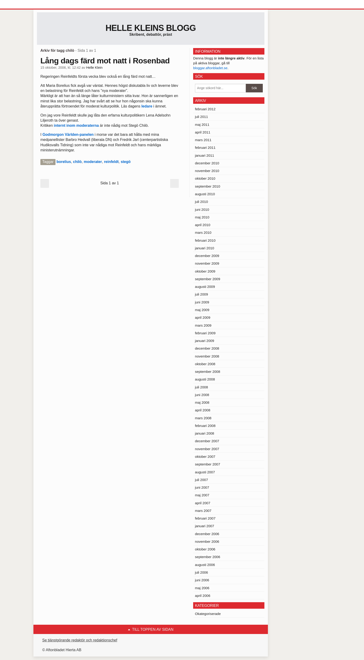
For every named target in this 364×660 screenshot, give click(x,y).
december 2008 (207, 348)
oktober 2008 (205, 364)
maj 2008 (202, 402)
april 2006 (202, 596)
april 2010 (202, 225)
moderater (93, 162)
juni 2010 (202, 209)
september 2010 (207, 186)
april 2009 (202, 317)
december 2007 (207, 441)
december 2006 (207, 534)
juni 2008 (202, 395)
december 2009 (207, 256)
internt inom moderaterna (76, 125)
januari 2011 (204, 155)
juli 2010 (201, 202)
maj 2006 (202, 588)
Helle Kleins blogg (150, 28)
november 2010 (207, 171)
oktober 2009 (205, 271)
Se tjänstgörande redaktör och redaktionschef (79, 640)
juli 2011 (201, 117)
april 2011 (202, 132)
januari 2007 (204, 526)
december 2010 (207, 163)
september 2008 (207, 372)
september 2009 (207, 279)
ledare (147, 106)
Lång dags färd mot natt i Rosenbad (105, 60)
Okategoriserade (208, 614)
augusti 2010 (205, 194)
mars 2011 (203, 140)
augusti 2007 (205, 472)
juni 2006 (202, 580)
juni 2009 (202, 302)
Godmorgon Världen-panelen (68, 135)
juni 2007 (202, 487)
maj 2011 (202, 125)
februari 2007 (205, 518)
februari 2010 (205, 240)
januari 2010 (204, 248)
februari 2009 (205, 333)
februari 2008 (205, 426)
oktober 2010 (205, 178)
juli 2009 (201, 294)
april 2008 (202, 410)
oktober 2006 (205, 549)
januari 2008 (204, 433)
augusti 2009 (205, 287)
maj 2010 (202, 217)
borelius (63, 162)
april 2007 (202, 503)
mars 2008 (203, 418)
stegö (126, 162)
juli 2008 (201, 387)
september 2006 (207, 557)
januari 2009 (204, 341)
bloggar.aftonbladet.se (210, 68)
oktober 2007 (205, 456)
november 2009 (207, 263)
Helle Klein (94, 67)
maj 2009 (202, 310)
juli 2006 (201, 572)
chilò (77, 162)
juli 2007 (201, 480)
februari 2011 (205, 148)
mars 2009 (203, 325)
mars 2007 (203, 511)
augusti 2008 (205, 379)
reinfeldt (111, 162)
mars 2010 (203, 232)
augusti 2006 (205, 565)
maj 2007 (202, 495)
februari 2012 (205, 109)
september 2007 (207, 464)
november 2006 (207, 541)
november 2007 (207, 449)
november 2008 (207, 356)
